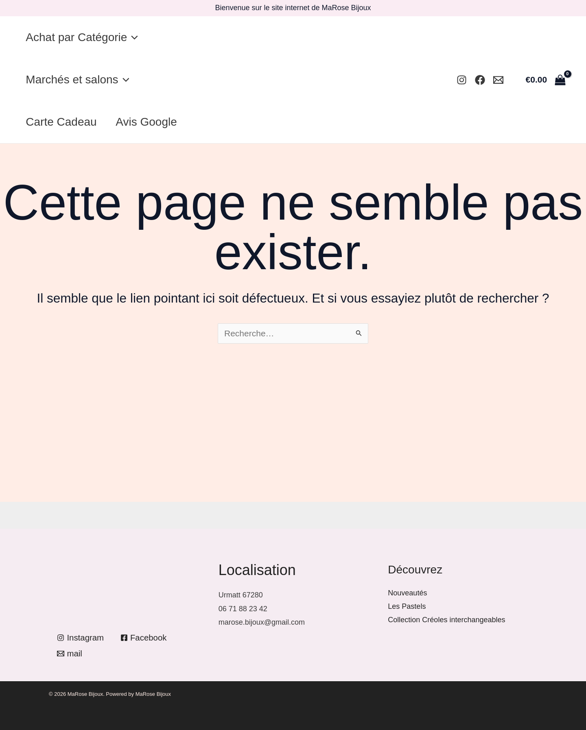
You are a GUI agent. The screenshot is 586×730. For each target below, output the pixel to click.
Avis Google (151, 121)
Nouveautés (407, 593)
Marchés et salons (79, 80)
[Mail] (498, 80)
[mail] (70, 653)
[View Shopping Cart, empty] (545, 79)
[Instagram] (462, 80)
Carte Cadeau (63, 121)
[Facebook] (480, 80)
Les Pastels (407, 606)
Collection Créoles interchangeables (446, 620)
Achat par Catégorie (84, 37)
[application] (134, 37)
